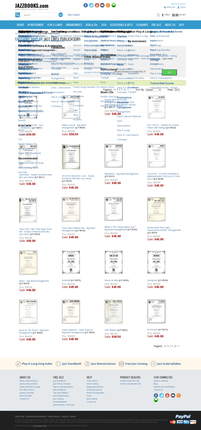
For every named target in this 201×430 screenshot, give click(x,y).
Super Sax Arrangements (46, 58)
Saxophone (163, 55)
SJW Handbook (59, 389)
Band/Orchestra (107, 58)
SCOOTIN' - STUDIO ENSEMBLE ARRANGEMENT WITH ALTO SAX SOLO (163, 176)
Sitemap (73, 416)
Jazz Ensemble (100, 55)
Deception (152, 280)
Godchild (66, 280)
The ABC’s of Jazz (27, 389)
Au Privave (152, 329)
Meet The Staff (26, 395)
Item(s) (167, 14)
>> (127, 89)
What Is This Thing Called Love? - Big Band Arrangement (121, 228)
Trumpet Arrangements (85, 58)
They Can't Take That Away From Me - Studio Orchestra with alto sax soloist (35, 232)
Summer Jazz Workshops (164, 387)
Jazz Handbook (71, 363)
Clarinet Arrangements (128, 58)
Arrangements (29, 33)
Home (17, 33)
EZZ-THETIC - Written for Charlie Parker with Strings (163, 126)
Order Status (92, 381)
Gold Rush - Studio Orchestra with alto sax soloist (35, 176)
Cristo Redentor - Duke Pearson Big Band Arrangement (77, 331)
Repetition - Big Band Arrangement (122, 173)
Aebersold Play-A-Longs (30, 387)
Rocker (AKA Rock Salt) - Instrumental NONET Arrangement (164, 228)
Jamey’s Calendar (27, 392)
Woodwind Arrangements (44, 61)
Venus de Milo (111, 280)
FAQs (89, 395)
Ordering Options (94, 389)
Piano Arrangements (145, 55)
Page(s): (107, 89)
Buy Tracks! (74, 14)
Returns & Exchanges (95, 392)
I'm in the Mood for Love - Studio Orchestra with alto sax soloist (78, 177)
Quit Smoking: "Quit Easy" (64, 404)
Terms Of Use (19, 416)
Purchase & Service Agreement (36, 416)
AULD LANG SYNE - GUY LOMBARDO (31, 126)
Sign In (183, 7)
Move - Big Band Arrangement (34, 280)
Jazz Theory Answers (62, 384)
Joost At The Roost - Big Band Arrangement (34, 331)
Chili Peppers (111, 330)
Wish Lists (171, 7)
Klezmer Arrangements (121, 55)
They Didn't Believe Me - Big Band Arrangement (78, 229)
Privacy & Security (54, 416)
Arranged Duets (83, 55)
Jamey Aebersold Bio (28, 384)
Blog (156, 384)
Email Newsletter (60, 401)
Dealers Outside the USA (130, 384)
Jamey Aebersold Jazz (29, 381)
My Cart (182, 14)
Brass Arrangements (63, 55)
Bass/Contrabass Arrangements (35, 55)
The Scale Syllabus (60, 392)
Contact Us (24, 398)
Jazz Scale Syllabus (169, 363)
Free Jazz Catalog (136, 363)
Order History (93, 384)
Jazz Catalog (58, 398)
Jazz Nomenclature (103, 363)
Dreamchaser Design (40, 426)
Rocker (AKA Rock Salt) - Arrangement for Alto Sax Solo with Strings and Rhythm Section (120, 102)
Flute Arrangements (151, 58)
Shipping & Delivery (95, 387)
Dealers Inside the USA (129, 381)
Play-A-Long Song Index (37, 363)
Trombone (65, 58)
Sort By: (140, 89)
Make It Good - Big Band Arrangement (74, 126)
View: (170, 89)
